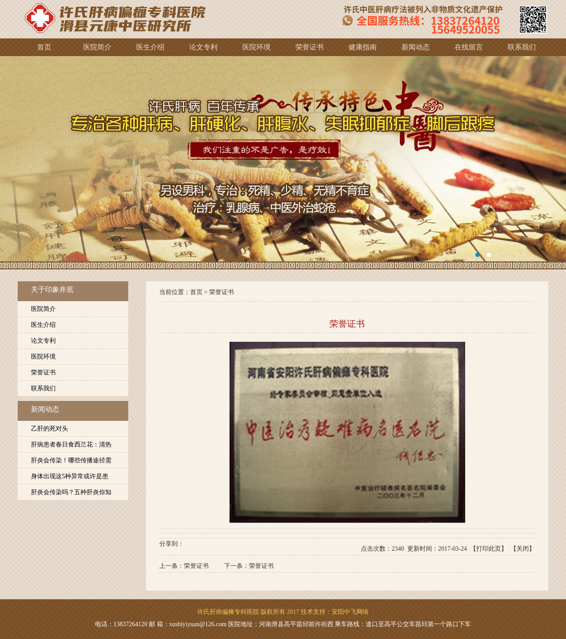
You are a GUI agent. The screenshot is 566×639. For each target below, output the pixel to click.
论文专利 (43, 340)
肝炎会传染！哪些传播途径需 (71, 460)
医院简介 (43, 309)
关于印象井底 (52, 289)
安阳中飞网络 (350, 612)
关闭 (522, 548)
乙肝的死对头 (49, 428)
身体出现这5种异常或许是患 (69, 476)
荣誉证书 (43, 372)
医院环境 (43, 356)
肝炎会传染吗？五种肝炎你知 (71, 492)
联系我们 (43, 388)
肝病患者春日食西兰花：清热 (71, 444)
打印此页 (488, 548)
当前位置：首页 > (184, 292)
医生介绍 (43, 324)
